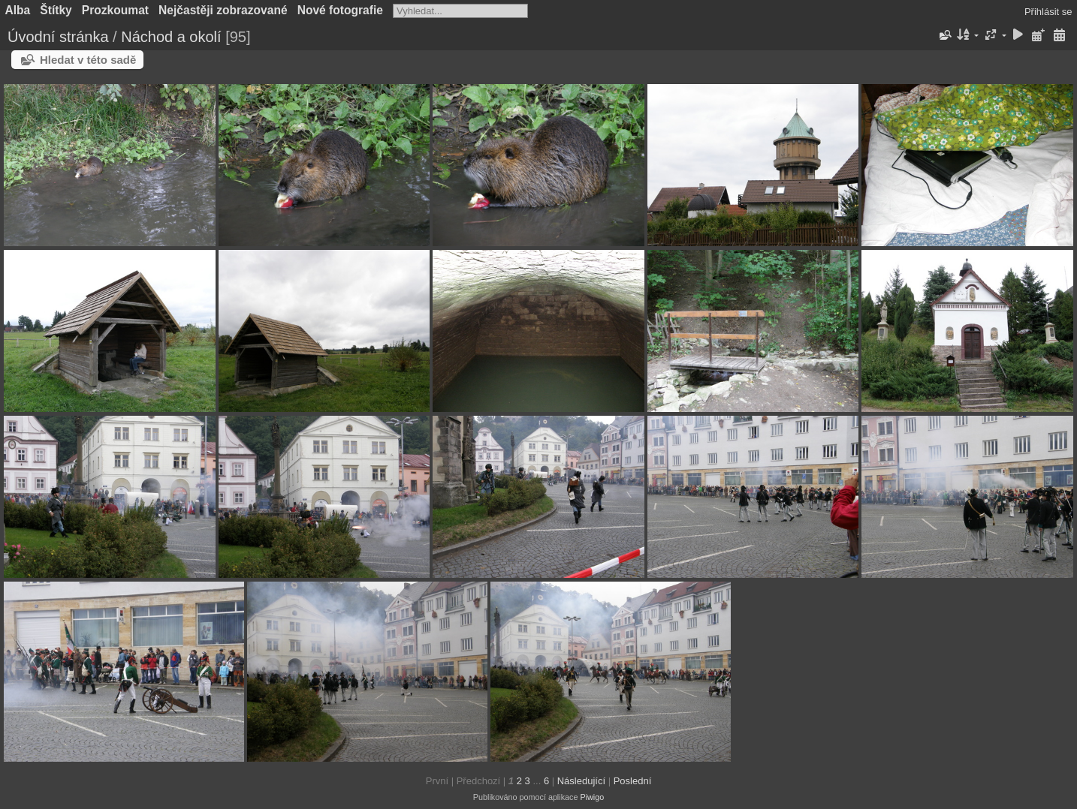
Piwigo (592, 796)
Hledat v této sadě (88, 59)
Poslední (633, 780)
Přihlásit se (1048, 11)
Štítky (55, 10)
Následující (581, 780)
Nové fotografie (340, 10)
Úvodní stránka (58, 37)
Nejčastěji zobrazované (223, 10)
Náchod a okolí (171, 37)
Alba (18, 10)
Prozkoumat (115, 10)
